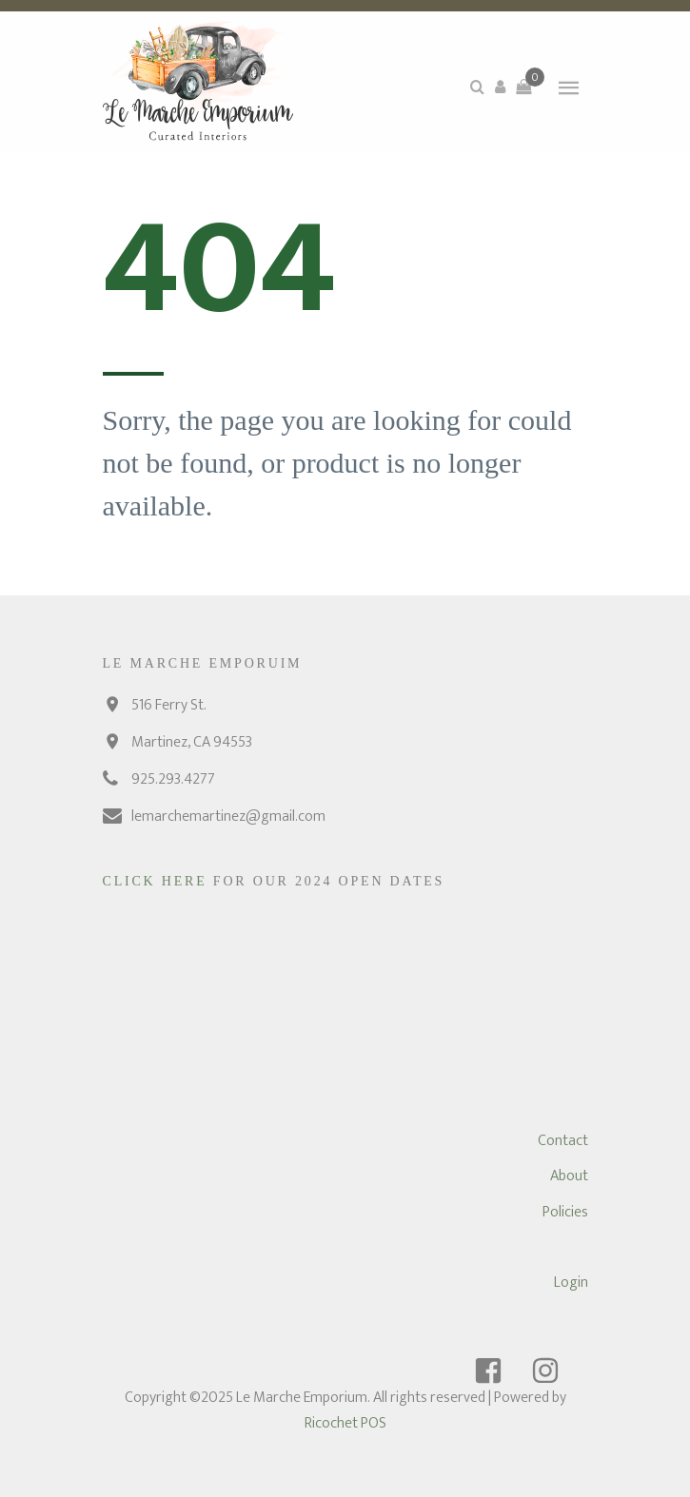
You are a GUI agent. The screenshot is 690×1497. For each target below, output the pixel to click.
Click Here (158, 881)
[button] (500, 87)
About (569, 1176)
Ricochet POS (345, 1423)
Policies (565, 1212)
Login (571, 1282)
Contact (563, 1141)
